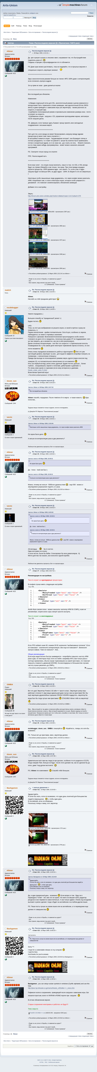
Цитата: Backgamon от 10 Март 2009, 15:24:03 (42, 879)
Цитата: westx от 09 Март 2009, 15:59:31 (40, 458)
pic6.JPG (32, 254)
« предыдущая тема (74, 36)
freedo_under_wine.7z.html (37, 370)
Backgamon (12, 790)
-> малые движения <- (40, 790)
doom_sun (12, 381)
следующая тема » (88, 36)
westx (9, 417)
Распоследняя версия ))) (41, 51)
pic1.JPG (32, 226)
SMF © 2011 (47, 1062)
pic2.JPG (32, 240)
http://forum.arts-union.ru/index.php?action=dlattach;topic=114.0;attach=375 (54, 196)
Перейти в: (70, 1048)
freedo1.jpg (33, 830)
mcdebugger (12, 307)
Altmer (10, 51)
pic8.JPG (32, 268)
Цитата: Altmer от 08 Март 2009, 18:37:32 (40, 387)
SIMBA (10, 686)
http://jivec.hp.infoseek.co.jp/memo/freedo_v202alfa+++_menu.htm (51, 990)
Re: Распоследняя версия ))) (43, 290)
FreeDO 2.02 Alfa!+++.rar (37, 1015)
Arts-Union (10, 5)
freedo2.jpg (33, 847)
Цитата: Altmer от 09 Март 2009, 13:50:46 (40, 423)
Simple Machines (57, 1062)
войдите (32, 13)
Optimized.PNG (34, 211)
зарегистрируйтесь (9, 15)
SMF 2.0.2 (40, 1062)
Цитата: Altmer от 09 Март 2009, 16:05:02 (40, 512)
